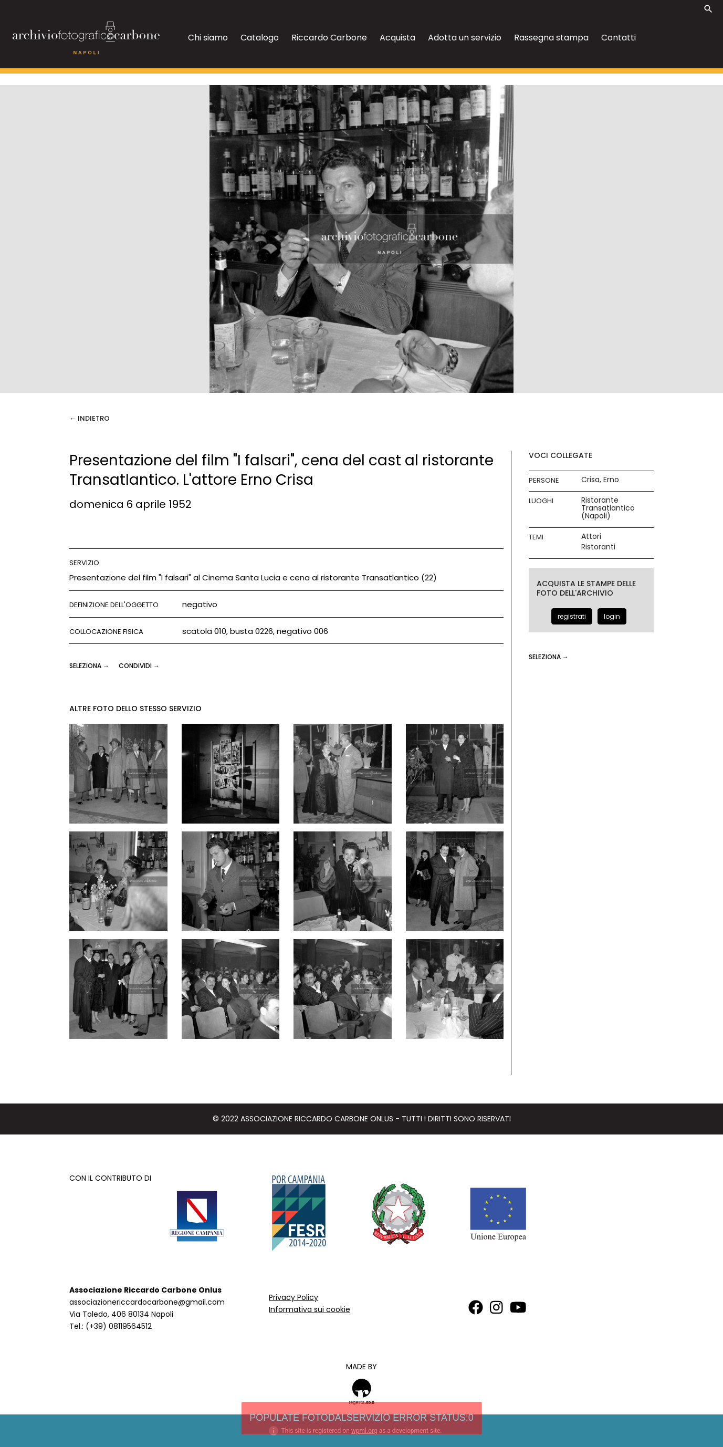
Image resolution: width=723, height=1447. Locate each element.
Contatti (618, 38)
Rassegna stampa (551, 38)
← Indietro (89, 418)
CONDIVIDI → (139, 665)
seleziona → (90, 665)
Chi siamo (208, 38)
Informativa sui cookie (309, 1309)
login (612, 616)
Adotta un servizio (464, 38)
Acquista (397, 38)
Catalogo (259, 38)
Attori (591, 536)
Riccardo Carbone (329, 38)
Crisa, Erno (600, 480)
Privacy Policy (293, 1297)
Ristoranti (598, 547)
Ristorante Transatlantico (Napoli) (608, 508)
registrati (572, 616)
